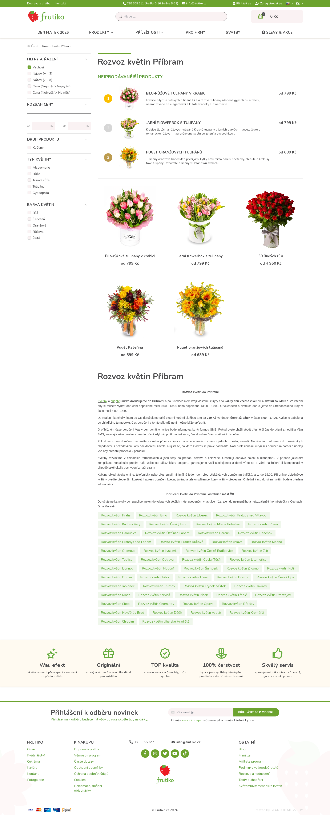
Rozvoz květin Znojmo (242, 568)
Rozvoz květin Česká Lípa (275, 577)
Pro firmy (195, 32)
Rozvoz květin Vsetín (205, 612)
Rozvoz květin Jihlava (227, 542)
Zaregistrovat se (268, 3)
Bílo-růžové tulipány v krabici (176, 93)
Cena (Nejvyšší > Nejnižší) (52, 92)
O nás (31, 749)
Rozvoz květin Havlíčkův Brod (122, 612)
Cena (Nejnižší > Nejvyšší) (52, 86)
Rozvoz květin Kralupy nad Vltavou (241, 515)
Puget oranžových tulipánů (174, 152)
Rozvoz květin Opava (198, 604)
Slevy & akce (277, 32)
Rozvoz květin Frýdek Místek (205, 586)
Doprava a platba (39, 3)
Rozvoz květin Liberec (192, 515)
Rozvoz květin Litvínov (117, 568)
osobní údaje (191, 720)
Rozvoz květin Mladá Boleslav (218, 524)
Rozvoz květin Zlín (255, 550)
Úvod (32, 46)
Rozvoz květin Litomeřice (248, 559)
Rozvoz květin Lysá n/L (160, 550)
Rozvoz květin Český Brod (168, 524)
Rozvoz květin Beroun (214, 533)
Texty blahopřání (251, 780)
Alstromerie (41, 167)
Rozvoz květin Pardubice (119, 533)
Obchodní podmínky (88, 767)
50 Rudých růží (270, 256)
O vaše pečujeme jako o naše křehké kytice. (212, 720)
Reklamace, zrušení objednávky (88, 788)
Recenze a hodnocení (254, 773)
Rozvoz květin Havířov (250, 586)
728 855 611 (150, 3)
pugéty (115, 401)
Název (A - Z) (42, 73)
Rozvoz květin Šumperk (201, 568)
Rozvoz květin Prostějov (273, 595)
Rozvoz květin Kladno (266, 542)
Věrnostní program (87, 755)
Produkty (102, 32)
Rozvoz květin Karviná (154, 595)
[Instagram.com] (155, 753)
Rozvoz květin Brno (153, 515)
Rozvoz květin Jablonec (117, 586)
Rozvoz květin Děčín (167, 612)
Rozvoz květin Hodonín (158, 568)
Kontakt (61, 3)
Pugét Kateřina (130, 347)
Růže (36, 174)
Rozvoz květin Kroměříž (246, 612)
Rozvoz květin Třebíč (231, 595)
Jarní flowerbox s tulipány (173, 122)
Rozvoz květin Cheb (115, 604)
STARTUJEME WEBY (287, 810)
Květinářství (36, 755)
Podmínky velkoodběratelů (258, 767)
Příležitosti (150, 32)
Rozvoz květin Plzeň (263, 524)
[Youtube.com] (175, 753)
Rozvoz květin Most (115, 595)
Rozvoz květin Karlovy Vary (120, 524)
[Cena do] (78, 126)
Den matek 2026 (53, 32)
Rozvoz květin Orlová (116, 577)
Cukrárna (33, 761)
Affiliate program (251, 761)
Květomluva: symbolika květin (260, 786)
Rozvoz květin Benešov (255, 533)
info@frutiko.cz (194, 3)
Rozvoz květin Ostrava (157, 559)
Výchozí (38, 67)
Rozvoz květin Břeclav (238, 604)
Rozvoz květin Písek (193, 595)
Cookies (80, 780)
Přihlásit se (242, 3)
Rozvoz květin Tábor (155, 577)
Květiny (38, 147)
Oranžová (39, 225)
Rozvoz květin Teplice (116, 559)
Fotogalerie (35, 780)
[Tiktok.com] (185, 753)
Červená (39, 219)
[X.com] (165, 753)
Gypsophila (41, 193)
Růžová (38, 231)
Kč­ (298, 3)
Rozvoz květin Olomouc (118, 550)
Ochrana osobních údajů (91, 773)
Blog (242, 749)
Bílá (35, 213)
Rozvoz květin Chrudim (117, 621)
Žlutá (36, 238)
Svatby (233, 32)
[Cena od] (42, 126)
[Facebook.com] (145, 753)
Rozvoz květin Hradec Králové (181, 542)
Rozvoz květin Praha (115, 515)
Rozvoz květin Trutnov (159, 586)
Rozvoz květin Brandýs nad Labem (126, 542)
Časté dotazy (84, 761)
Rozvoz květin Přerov (232, 577)
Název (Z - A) (42, 80)
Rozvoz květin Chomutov (156, 604)
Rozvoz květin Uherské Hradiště (165, 621)
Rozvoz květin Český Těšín (201, 559)
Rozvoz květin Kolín (281, 568)
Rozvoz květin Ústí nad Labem (167, 533)
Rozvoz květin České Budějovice (209, 550)
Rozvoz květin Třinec (193, 577)
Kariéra (32, 767)
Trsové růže (41, 180)
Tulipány (38, 186)
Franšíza (244, 755)
